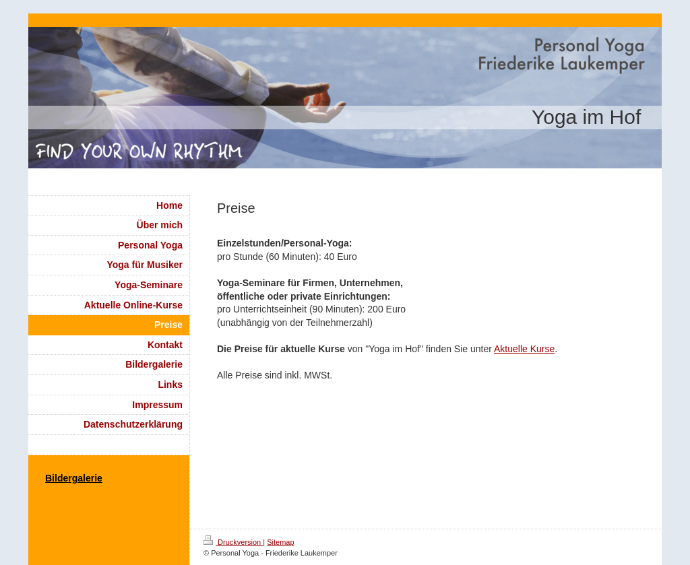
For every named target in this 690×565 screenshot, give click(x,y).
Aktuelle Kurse (524, 348)
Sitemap (280, 542)
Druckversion (233, 542)
